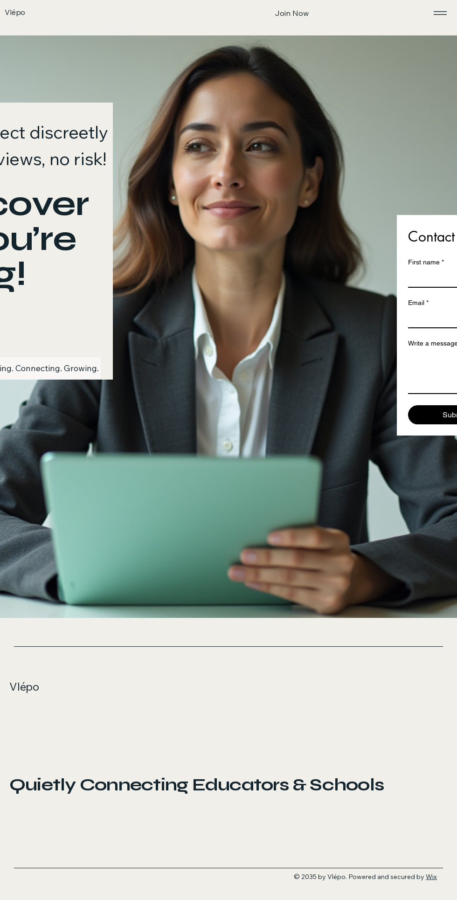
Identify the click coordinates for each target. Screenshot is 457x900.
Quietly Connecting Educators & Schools (196, 784)
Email (418, 303)
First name (426, 262)
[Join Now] (291, 12)
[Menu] (438, 13)
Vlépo (24, 686)
